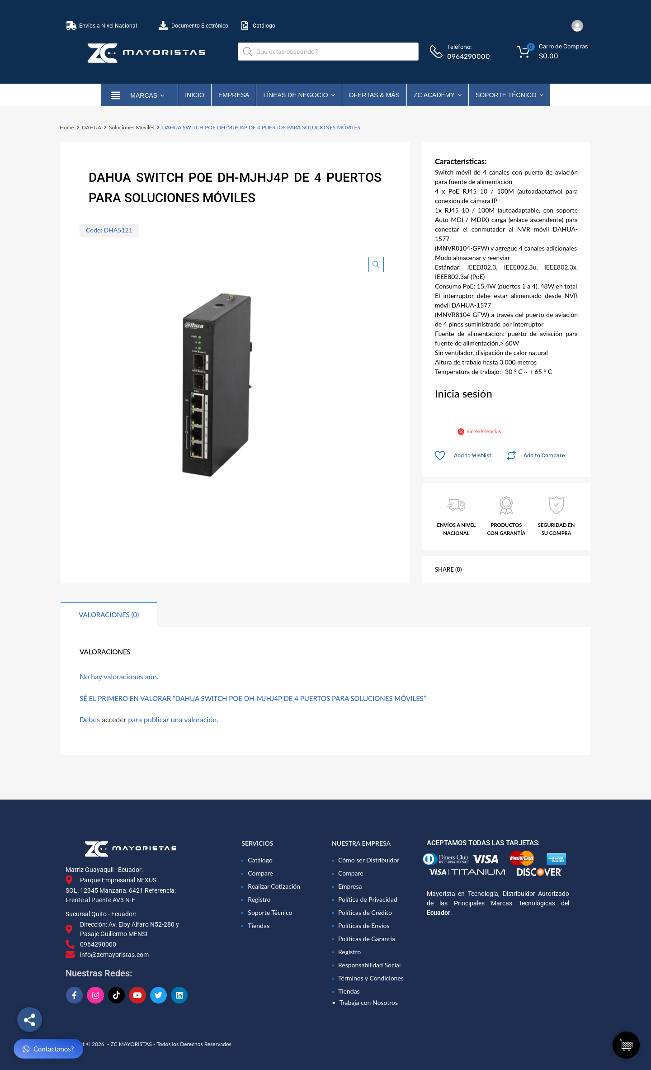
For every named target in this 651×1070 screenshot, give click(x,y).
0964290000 (468, 56)
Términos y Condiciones (371, 978)
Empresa (233, 95)
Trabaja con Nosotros (369, 1002)
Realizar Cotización (274, 886)
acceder (114, 719)
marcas (147, 95)
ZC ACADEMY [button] (438, 95)
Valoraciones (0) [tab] (109, 615)
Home (67, 127)
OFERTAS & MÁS (374, 95)
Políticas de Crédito (365, 912)
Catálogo (260, 860)
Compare (260, 873)
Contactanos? (48, 1049)
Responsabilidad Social (369, 965)
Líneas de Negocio (299, 95)
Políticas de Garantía (366, 938)
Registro (259, 899)
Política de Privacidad (367, 899)
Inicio (194, 95)
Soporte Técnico (509, 95)
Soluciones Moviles (131, 127)
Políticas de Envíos (364, 925)
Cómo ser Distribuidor (368, 860)
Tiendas (258, 925)
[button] (376, 264)
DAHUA (91, 127)
